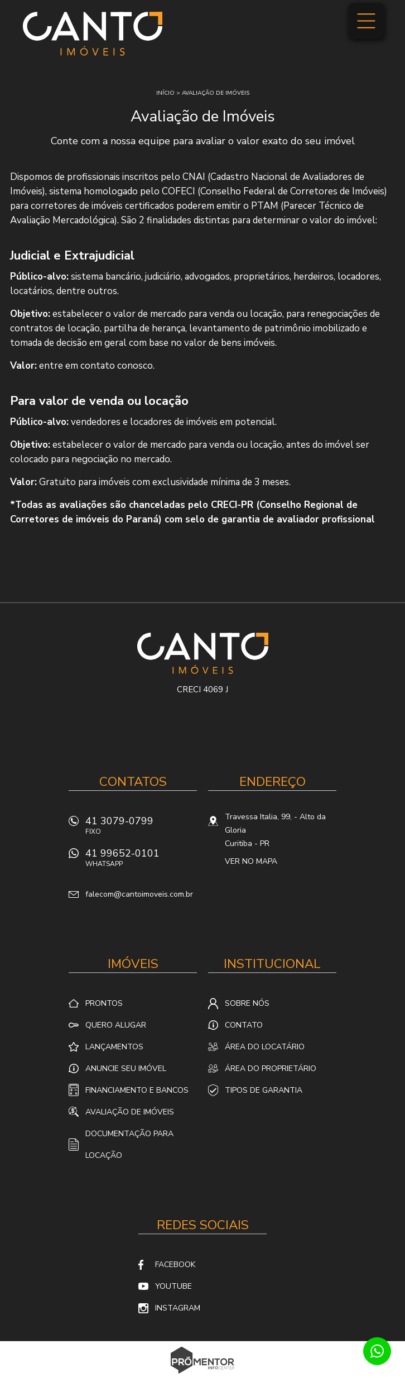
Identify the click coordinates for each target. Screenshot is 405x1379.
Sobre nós (247, 1003)
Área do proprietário (270, 1068)
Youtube (173, 1286)
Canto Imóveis (202, 653)
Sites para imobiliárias (202, 1375)
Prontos (104, 1003)
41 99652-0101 (141, 861)
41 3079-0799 (141, 828)
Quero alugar (115, 1025)
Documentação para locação (129, 1144)
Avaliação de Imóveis (129, 1112)
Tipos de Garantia (263, 1090)
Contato (244, 1025)
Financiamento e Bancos (137, 1090)
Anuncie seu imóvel (125, 1068)
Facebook (175, 1264)
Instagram (177, 1308)
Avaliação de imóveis (215, 93)
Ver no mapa (251, 861)
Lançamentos (114, 1046)
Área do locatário (265, 1046)
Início (165, 93)
